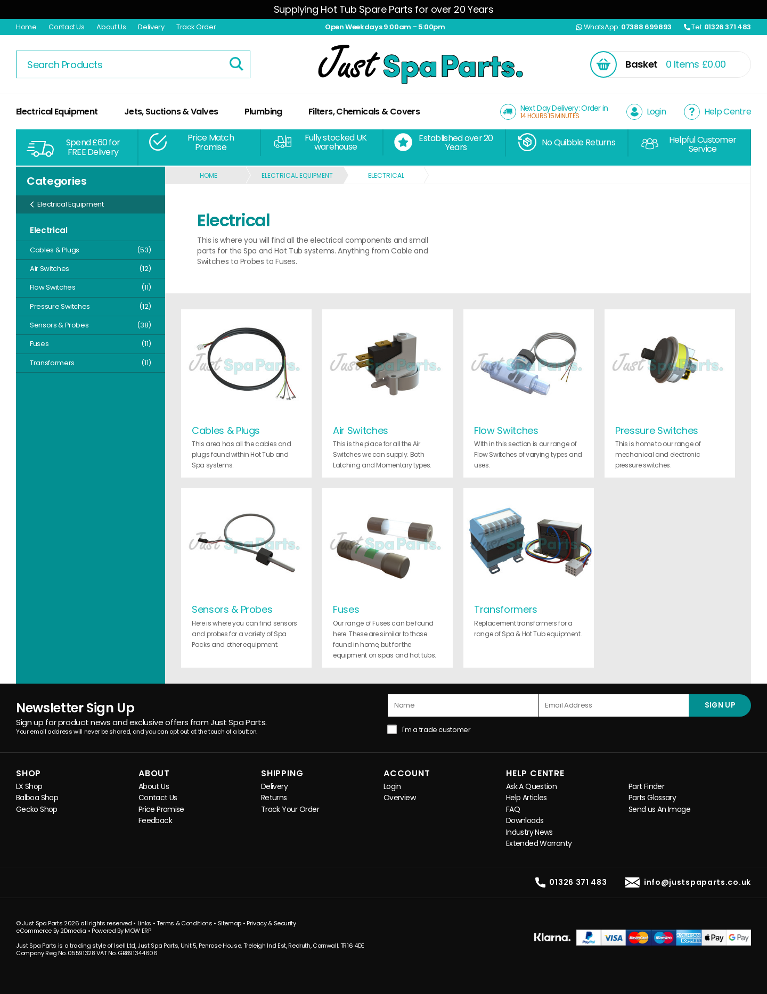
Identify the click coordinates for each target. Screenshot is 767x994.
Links (144, 923)
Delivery (151, 27)
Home (26, 27)
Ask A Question (531, 787)
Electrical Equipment (56, 111)
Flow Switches (90, 287)
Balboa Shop (37, 798)
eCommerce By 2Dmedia (51, 930)
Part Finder (646, 787)
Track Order (196, 27)
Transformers (90, 363)
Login (392, 787)
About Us (111, 27)
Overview (399, 798)
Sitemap (230, 923)
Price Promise (161, 810)
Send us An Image (659, 810)
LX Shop (29, 787)
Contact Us (66, 27)
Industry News (529, 832)
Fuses (90, 344)
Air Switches (90, 269)
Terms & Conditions (185, 923)
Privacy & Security (271, 923)
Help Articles (526, 798)
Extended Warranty (539, 844)
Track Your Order (290, 810)
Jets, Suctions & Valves (171, 111)
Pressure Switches (90, 306)
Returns (274, 798)
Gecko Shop (37, 810)
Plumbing (263, 111)
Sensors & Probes (90, 325)
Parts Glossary (652, 798)
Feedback (155, 821)
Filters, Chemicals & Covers (364, 111)
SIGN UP (720, 705)
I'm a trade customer (436, 730)
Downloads (524, 821)
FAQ (513, 810)
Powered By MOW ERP (121, 930)
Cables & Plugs (90, 250)
